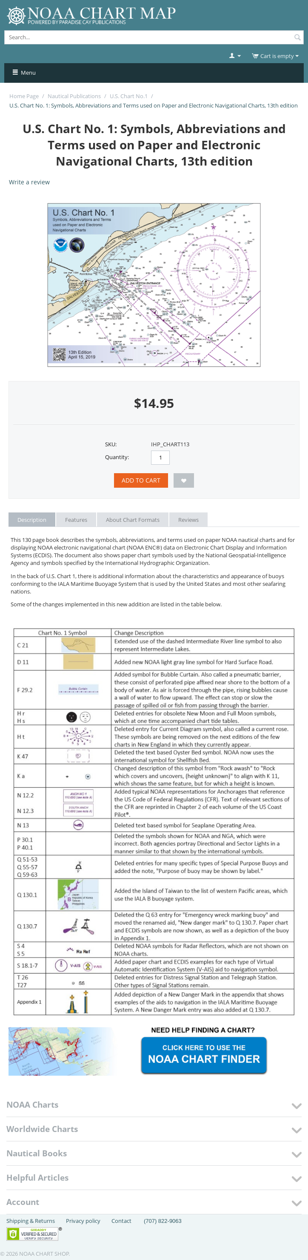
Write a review (29, 182)
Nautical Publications (74, 96)
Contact (121, 1221)
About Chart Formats (133, 520)
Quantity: (117, 457)
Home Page (24, 96)
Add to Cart (141, 480)
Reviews (188, 520)
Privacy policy (83, 1221)
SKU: (111, 444)
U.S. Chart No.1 (129, 96)
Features (76, 520)
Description (31, 520)
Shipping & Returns (30, 1221)
